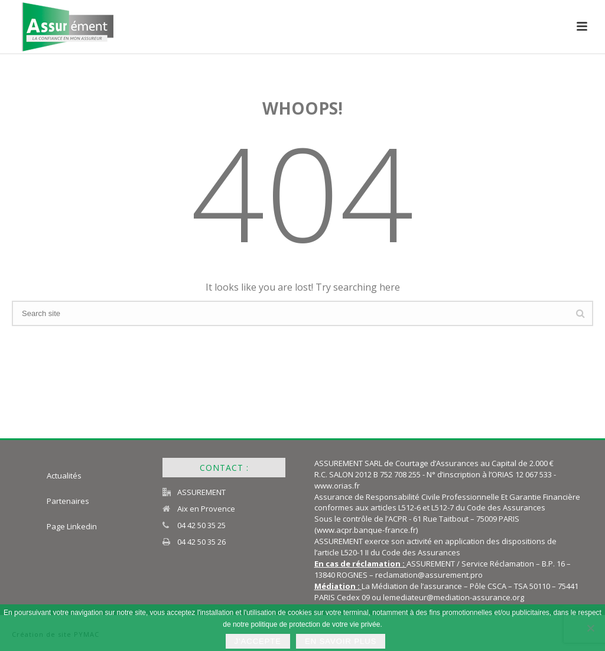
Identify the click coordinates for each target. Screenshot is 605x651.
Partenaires (68, 501)
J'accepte (258, 641)
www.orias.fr (337, 485)
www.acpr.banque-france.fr (366, 530)
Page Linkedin (72, 526)
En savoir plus (340, 641)
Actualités (64, 475)
